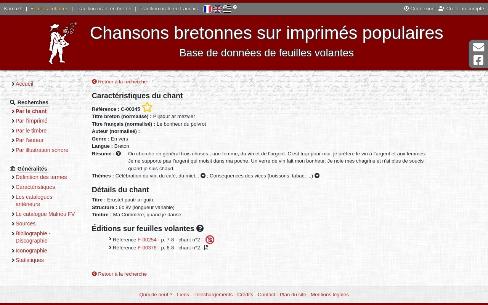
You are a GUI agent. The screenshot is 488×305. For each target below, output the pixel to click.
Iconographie (31, 251)
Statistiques (30, 260)
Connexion (419, 8)
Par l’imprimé (32, 121)
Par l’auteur (29, 140)
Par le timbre (31, 131)
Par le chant (31, 111)
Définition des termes (41, 177)
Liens (183, 294)
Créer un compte (461, 8)
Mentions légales (330, 294)
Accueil (24, 84)
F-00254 (147, 239)
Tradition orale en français (169, 8)
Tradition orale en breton (103, 8)
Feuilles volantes (49, 8)
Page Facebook (478, 60)
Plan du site (293, 294)
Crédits (245, 294)
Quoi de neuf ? (155, 294)
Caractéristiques (35, 187)
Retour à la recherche (119, 82)
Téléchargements (213, 294)
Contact (266, 294)
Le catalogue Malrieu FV (45, 214)
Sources (26, 223)
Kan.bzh (13, 8)
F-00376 (147, 248)
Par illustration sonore (42, 150)
